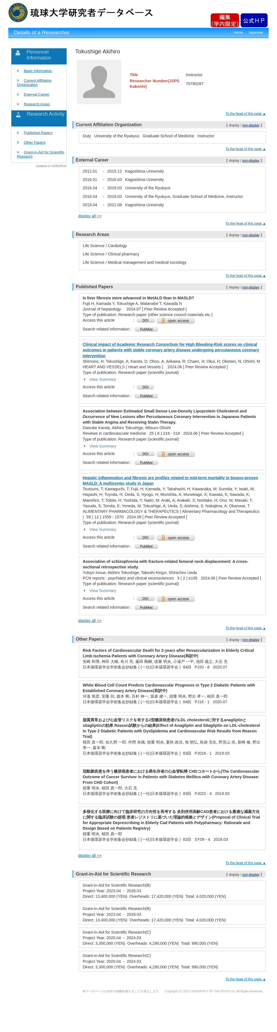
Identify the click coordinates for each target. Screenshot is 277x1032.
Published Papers (38, 133)
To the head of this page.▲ (246, 114)
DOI (145, 320)
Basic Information (38, 71)
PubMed (146, 329)
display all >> (90, 216)
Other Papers (35, 142)
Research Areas (37, 104)
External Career (36, 94)
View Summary (99, 379)
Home (238, 32)
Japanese (255, 32)
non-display (250, 125)
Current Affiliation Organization (34, 82)
